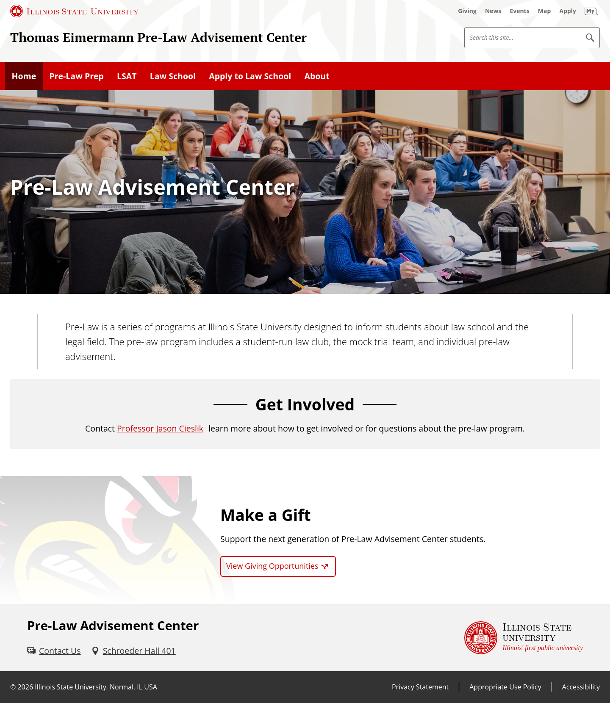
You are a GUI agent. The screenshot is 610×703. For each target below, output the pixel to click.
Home (24, 76)
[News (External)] (493, 11)
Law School (173, 76)
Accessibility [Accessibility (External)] (581, 687)
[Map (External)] (544, 11)
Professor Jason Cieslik (160, 428)
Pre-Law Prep (76, 76)
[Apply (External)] (567, 11)
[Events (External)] (519, 11)
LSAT (127, 76)
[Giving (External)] (467, 11)
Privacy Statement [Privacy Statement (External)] (420, 687)
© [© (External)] (13, 687)
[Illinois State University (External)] (74, 11)
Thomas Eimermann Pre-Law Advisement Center (158, 37)
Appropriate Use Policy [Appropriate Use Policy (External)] (505, 687)
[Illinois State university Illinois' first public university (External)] (523, 638)
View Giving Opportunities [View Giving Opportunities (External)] (272, 566)
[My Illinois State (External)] (591, 11)
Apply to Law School (250, 76)
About (316, 76)
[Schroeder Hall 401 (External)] (133, 651)
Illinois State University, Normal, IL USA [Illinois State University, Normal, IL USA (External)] (96, 687)
